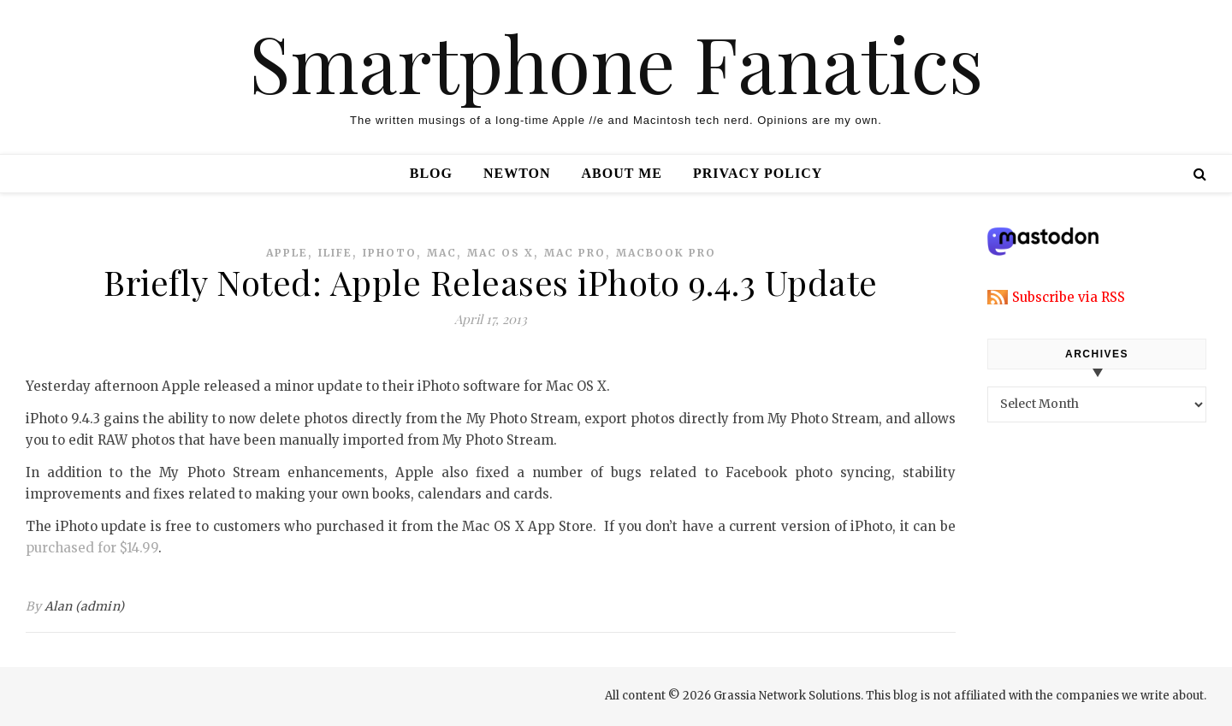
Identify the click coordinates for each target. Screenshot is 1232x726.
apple (287, 252)
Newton (517, 173)
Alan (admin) (84, 606)
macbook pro (666, 252)
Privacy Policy (757, 173)
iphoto (390, 252)
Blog (431, 173)
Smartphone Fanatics (616, 62)
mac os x (500, 252)
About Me (622, 173)
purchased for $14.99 (92, 548)
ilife (335, 252)
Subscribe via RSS (1068, 297)
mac (442, 252)
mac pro (575, 252)
